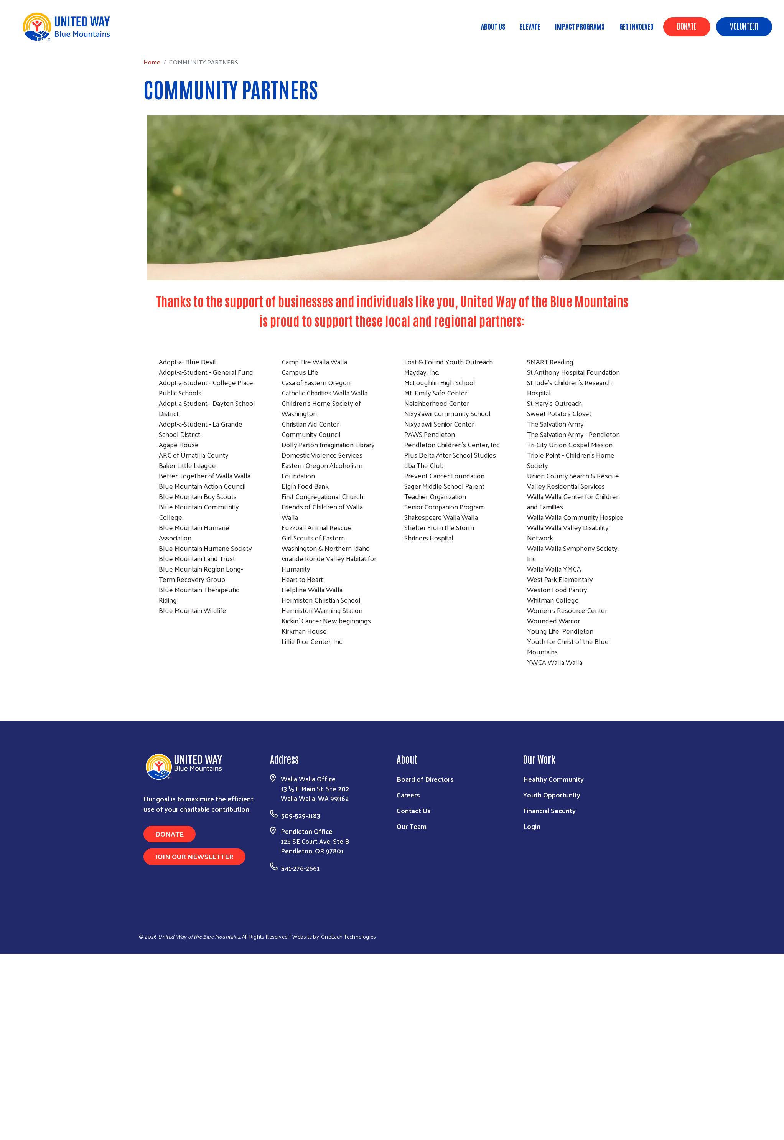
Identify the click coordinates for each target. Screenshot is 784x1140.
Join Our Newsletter (194, 856)
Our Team (412, 826)
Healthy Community (553, 779)
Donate (687, 26)
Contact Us (414, 810)
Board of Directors (425, 779)
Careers (408, 795)
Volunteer (744, 26)
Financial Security (549, 810)
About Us (493, 26)
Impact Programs (579, 26)
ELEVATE (530, 26)
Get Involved (636, 26)
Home (44, 38)
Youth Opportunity (551, 795)
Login (531, 826)
